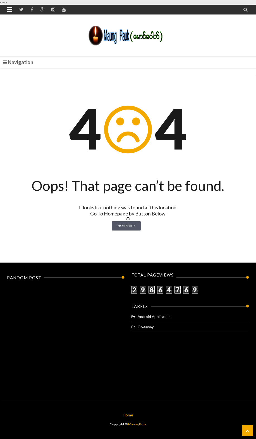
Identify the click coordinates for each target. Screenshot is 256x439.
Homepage (126, 225)
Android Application (154, 316)
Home (128, 415)
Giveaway (146, 327)
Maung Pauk (137, 424)
